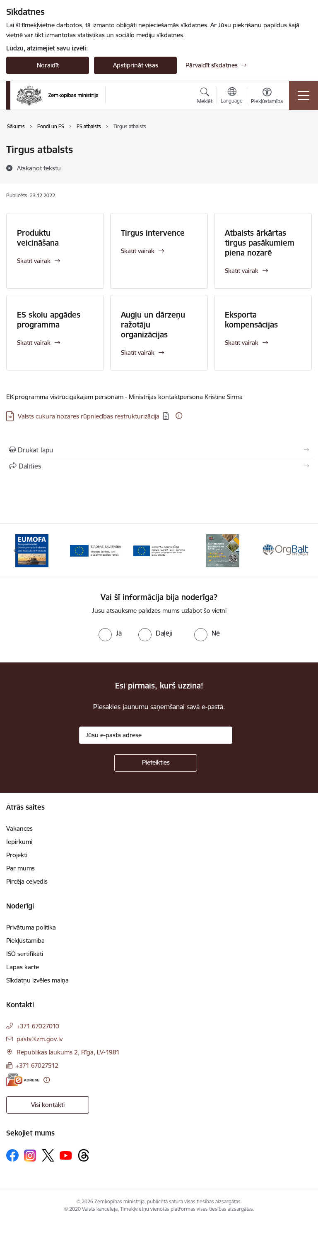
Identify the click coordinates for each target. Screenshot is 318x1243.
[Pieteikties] (155, 763)
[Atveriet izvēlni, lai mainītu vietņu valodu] (232, 96)
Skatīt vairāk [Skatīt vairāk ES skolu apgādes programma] (34, 343)
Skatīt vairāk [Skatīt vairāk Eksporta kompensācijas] (241, 343)
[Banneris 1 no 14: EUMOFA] (31, 550)
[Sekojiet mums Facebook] (12, 1155)
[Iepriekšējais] (16, 550)
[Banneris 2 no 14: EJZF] (95, 550)
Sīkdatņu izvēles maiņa (37, 980)
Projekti (16, 855)
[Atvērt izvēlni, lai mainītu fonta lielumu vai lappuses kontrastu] (267, 97)
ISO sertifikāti (24, 954)
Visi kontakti (48, 1105)
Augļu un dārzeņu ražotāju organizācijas (153, 324)
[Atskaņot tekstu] (39, 168)
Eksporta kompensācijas (251, 320)
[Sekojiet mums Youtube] (66, 1155)
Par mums (20, 868)
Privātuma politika (31, 927)
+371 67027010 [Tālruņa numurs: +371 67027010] (38, 1026)
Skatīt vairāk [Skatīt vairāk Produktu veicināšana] (34, 261)
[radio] (110, 633)
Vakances (19, 828)
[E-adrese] (22, 1080)
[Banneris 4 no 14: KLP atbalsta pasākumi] (222, 550)
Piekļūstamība (25, 940)
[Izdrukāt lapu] (159, 450)
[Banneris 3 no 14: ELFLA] (159, 550)
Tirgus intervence (153, 233)
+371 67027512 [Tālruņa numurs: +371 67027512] (37, 1065)
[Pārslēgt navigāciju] (303, 95)
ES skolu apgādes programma (48, 320)
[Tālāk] (302, 550)
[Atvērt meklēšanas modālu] (205, 97)
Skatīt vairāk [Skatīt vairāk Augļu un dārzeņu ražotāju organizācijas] (137, 352)
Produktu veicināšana (38, 238)
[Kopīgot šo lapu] (159, 466)
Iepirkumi (19, 842)
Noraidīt (48, 65)
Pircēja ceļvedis (27, 881)
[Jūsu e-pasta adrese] (155, 735)
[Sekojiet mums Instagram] (30, 1156)
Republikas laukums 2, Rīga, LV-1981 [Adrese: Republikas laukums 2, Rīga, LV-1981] (68, 1052)
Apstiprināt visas (135, 65)
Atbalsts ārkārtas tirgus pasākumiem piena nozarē (259, 243)
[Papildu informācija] (179, 415)
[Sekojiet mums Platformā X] (48, 1155)
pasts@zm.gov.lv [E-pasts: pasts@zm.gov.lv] (40, 1039)
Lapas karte (22, 967)
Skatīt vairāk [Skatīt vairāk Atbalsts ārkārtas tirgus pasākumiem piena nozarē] (241, 271)
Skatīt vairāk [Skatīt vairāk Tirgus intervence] (137, 251)
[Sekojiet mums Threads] (83, 1155)
